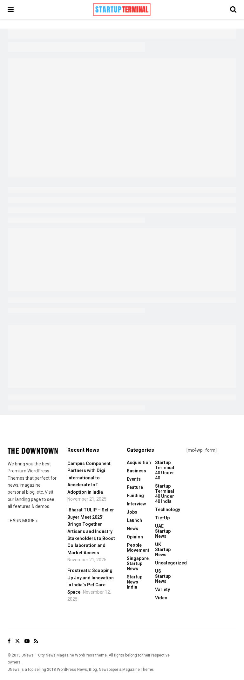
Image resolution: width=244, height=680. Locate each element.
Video (161, 597)
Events (134, 479)
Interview (136, 503)
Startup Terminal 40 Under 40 (164, 470)
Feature (135, 487)
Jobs (132, 512)
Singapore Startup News (138, 563)
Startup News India (134, 582)
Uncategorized (171, 562)
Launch (134, 520)
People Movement (138, 548)
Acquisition (139, 462)
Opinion (135, 536)
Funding (135, 495)
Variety (162, 589)
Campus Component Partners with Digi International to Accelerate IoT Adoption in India (89, 478)
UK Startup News (163, 549)
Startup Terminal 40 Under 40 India (164, 493)
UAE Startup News (163, 531)
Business (136, 470)
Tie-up (162, 517)
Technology (167, 509)
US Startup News (163, 576)
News (132, 528)
